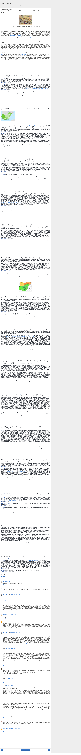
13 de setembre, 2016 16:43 (11, 648)
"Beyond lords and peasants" (23, 471)
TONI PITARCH (6, 581)
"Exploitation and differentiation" (11, 471)
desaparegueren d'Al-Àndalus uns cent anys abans (30, 37)
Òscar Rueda (23, 54)
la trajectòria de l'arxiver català (15, 35)
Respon (4, 584)
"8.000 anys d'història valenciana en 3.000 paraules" (32, 560)
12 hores (9, 270)
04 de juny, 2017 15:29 (16, 728)
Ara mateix (8, 509)
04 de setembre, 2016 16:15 (15, 632)
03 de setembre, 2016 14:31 (13, 581)
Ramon (4, 621)
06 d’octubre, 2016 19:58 (10, 678)
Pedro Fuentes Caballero (7, 728)
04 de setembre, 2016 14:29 (11, 621)
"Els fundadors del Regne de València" (10, 500)
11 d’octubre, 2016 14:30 (10, 685)
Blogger (29, 753)
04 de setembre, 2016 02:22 (13, 603)
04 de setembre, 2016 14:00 (12, 614)
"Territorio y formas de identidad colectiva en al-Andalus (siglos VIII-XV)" (26, 125)
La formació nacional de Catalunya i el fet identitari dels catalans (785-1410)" (37, 88)
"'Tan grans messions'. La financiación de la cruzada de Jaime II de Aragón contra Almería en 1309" (20, 336)
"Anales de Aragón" (23, 394)
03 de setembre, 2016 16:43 (15, 594)
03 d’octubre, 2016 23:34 (12, 668)
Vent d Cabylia (7, 3)
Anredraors (5, 614)
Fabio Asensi (5, 668)
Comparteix (2, 576)
